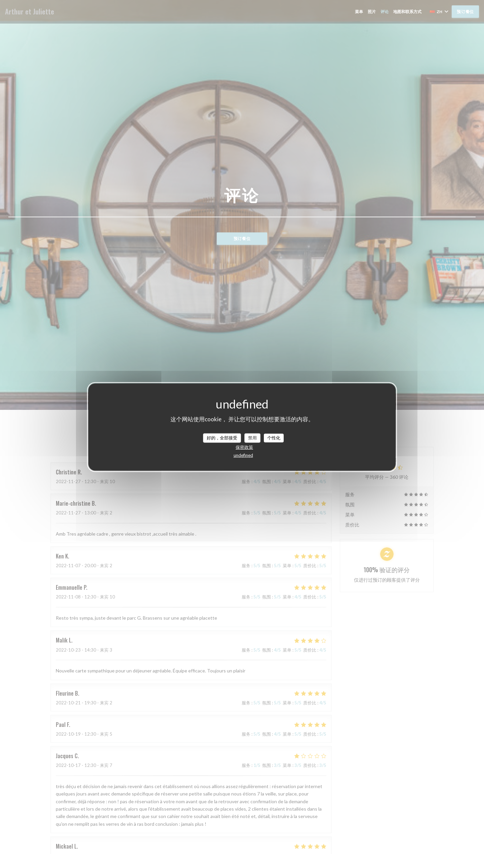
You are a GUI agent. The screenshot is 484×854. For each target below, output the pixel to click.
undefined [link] (243, 455)
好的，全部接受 (222, 437)
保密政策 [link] (244, 447)
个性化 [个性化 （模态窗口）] (273, 437)
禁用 (252, 437)
